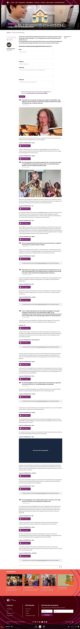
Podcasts (43, 2)
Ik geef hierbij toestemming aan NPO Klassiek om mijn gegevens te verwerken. (36, 92)
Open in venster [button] (75, 626)
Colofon (27, 611)
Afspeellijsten (29, 2)
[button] (36, 626)
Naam (20, 49)
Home (12, 2)
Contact (27, 613)
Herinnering (21, 67)
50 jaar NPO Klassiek (59, 2)
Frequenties (9, 608)
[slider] (40, 457)
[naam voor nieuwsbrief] (46, 611)
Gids (16, 2)
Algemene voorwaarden (12, 621)
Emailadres (21, 61)
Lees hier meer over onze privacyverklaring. (37, 93)
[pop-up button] (57, 460)
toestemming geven (42, 263)
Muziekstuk (21, 79)
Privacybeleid (21, 621)
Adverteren (28, 608)
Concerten (37, 2)
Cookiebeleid (68, 621)
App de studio (49, 2)
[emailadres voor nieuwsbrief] (63, 611)
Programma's (22, 2)
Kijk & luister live (10, 613)
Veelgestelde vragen (30, 615)
